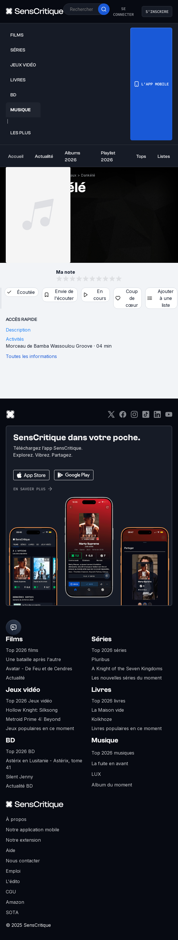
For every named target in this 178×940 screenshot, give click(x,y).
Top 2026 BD (20, 751)
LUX (96, 774)
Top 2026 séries (109, 650)
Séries (101, 639)
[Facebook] (122, 416)
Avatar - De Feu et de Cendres (39, 668)
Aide (10, 850)
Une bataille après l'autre (33, 659)
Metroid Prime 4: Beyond (33, 719)
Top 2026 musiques (112, 753)
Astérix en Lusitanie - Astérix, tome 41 (44, 764)
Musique (104, 740)
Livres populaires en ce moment (126, 728)
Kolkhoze (101, 719)
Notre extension (23, 840)
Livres (101, 690)
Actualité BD (19, 786)
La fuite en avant (109, 763)
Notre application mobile (32, 829)
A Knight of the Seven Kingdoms (126, 668)
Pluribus (100, 659)
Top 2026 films (22, 650)
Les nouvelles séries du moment (126, 678)
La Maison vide (107, 710)
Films (14, 639)
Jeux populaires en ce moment (40, 728)
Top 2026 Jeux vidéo (29, 701)
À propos (16, 819)
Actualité (15, 678)
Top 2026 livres (108, 701)
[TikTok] (145, 416)
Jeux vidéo (23, 690)
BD (10, 740)
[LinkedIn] (157, 416)
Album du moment (111, 785)
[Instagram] (134, 416)
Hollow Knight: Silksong (32, 710)
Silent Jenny (19, 777)
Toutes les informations (31, 356)
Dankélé (88, 175)
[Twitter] (111, 416)
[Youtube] (168, 416)
